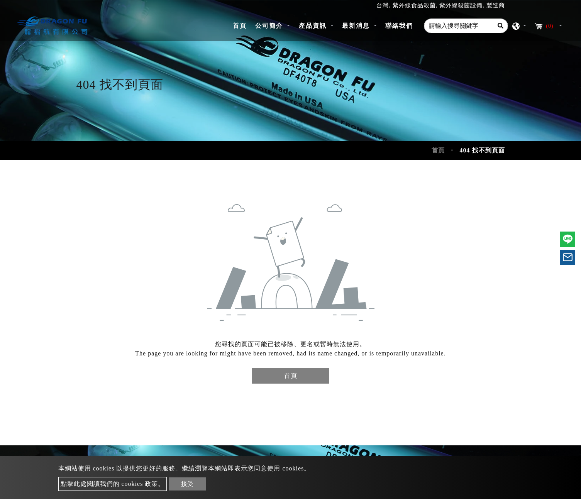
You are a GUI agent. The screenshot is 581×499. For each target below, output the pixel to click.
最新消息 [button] (357, 25)
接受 (187, 483)
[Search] (500, 26)
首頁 (242, 25)
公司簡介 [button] (270, 25)
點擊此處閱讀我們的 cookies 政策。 (113, 483)
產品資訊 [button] (314, 25)
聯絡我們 (399, 25)
